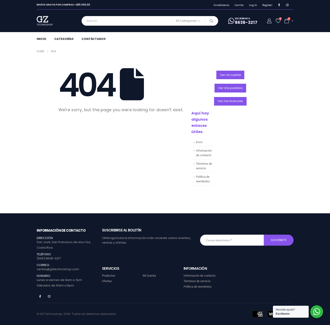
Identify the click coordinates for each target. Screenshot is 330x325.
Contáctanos (221, 5)
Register (267, 5)
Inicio (41, 39)
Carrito (239, 5)
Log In (253, 5)
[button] (230, 75)
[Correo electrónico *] (232, 240)
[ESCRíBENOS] (242, 21)
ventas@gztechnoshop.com (58, 269)
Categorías (64, 39)
